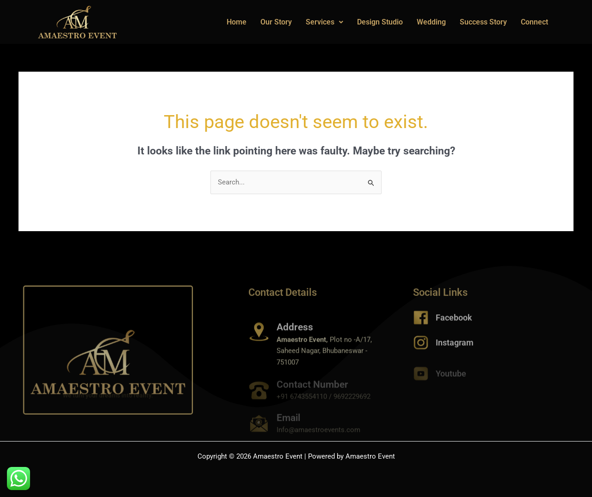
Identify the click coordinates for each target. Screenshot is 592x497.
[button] (324, 22)
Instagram (455, 346)
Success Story (483, 22)
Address (295, 338)
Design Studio (380, 22)
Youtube (451, 377)
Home (237, 22)
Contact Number (312, 389)
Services (324, 22)
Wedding (431, 22)
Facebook (454, 321)
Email (288, 423)
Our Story (276, 22)
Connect (534, 22)
